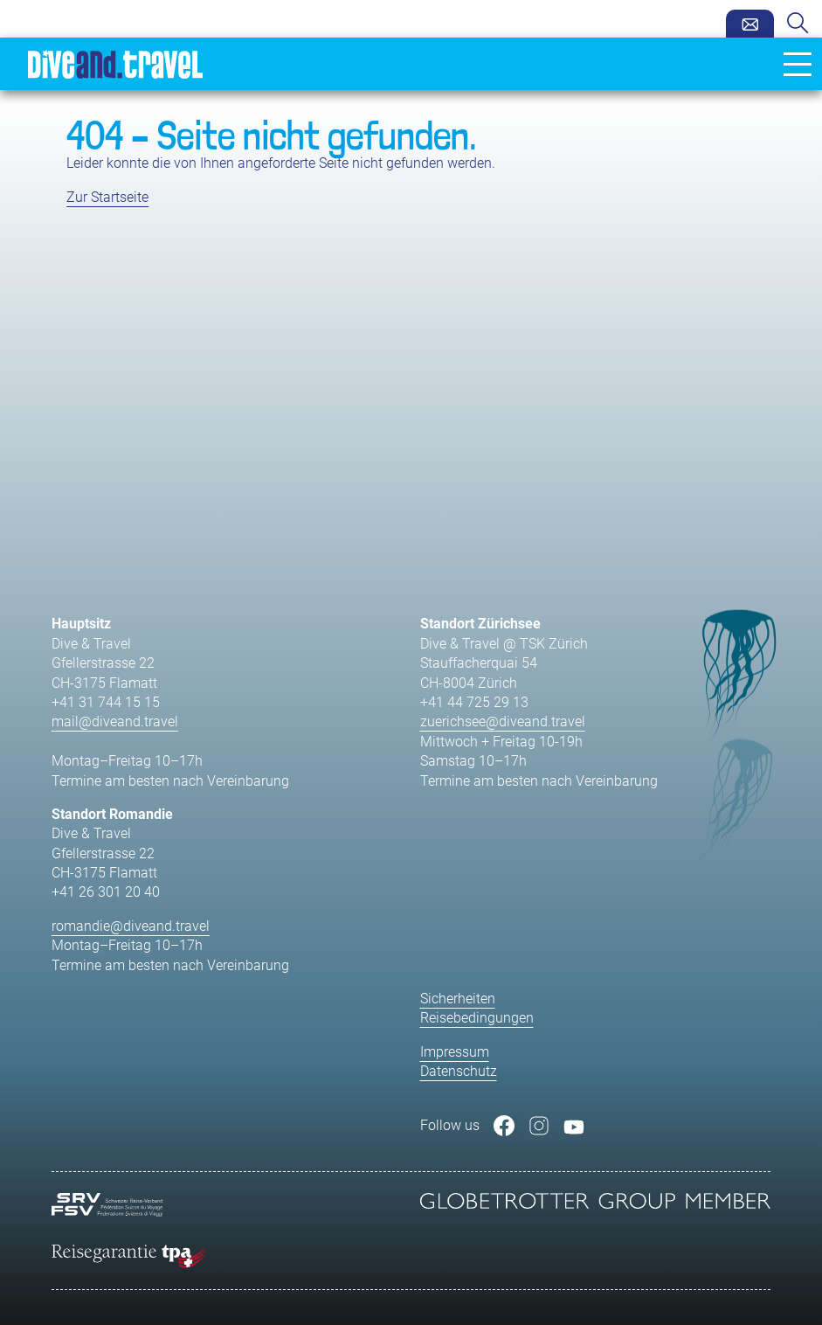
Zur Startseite (107, 197)
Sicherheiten (457, 998)
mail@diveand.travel (115, 721)
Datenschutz (458, 1071)
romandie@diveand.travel (131, 926)
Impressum (454, 1052)
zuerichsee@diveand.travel (502, 721)
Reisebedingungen (477, 1017)
